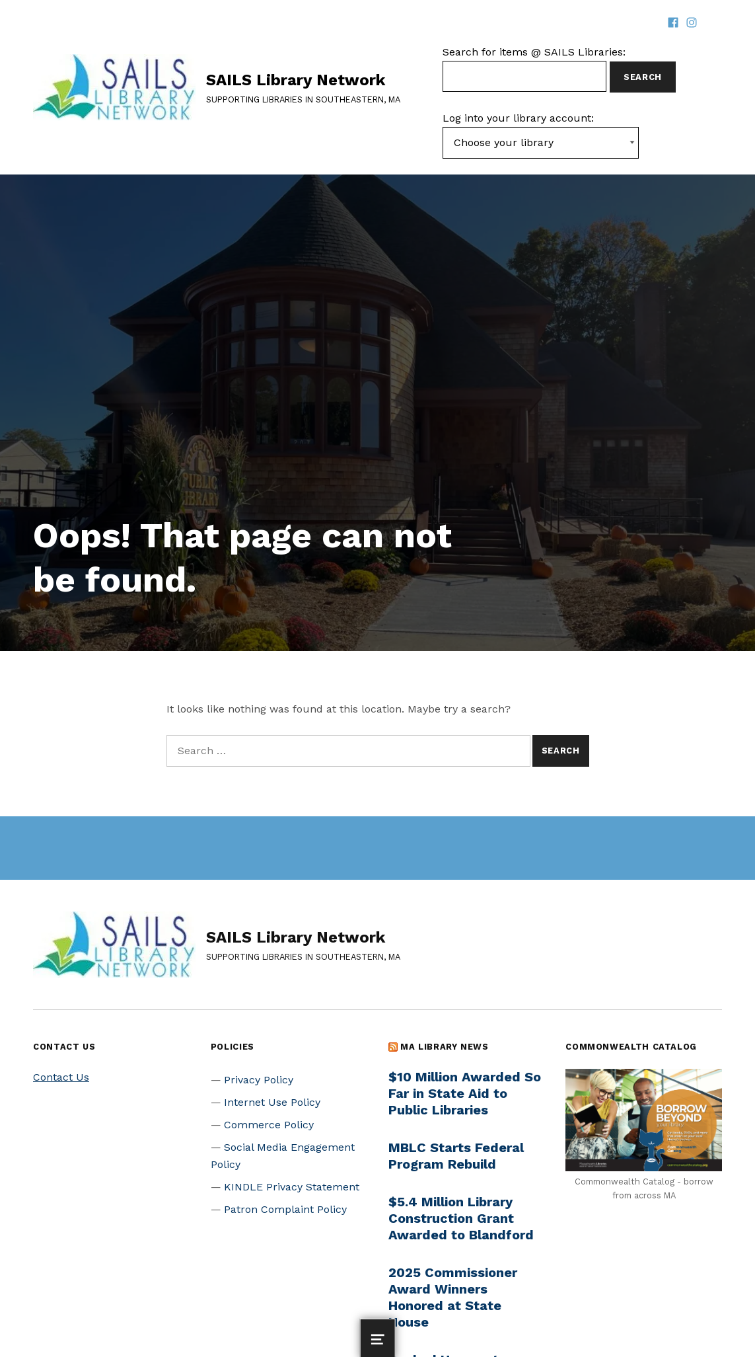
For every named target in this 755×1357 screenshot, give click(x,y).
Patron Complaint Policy (285, 1209)
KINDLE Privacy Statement (291, 1187)
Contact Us (61, 1077)
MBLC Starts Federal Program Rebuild (456, 1156)
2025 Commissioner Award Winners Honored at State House (452, 1297)
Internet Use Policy (272, 1102)
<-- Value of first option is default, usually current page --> (541, 143)
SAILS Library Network (295, 80)
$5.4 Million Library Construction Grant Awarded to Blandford (461, 1218)
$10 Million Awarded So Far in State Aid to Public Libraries (464, 1093)
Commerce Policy (269, 1124)
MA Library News (444, 1047)
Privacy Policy (258, 1079)
